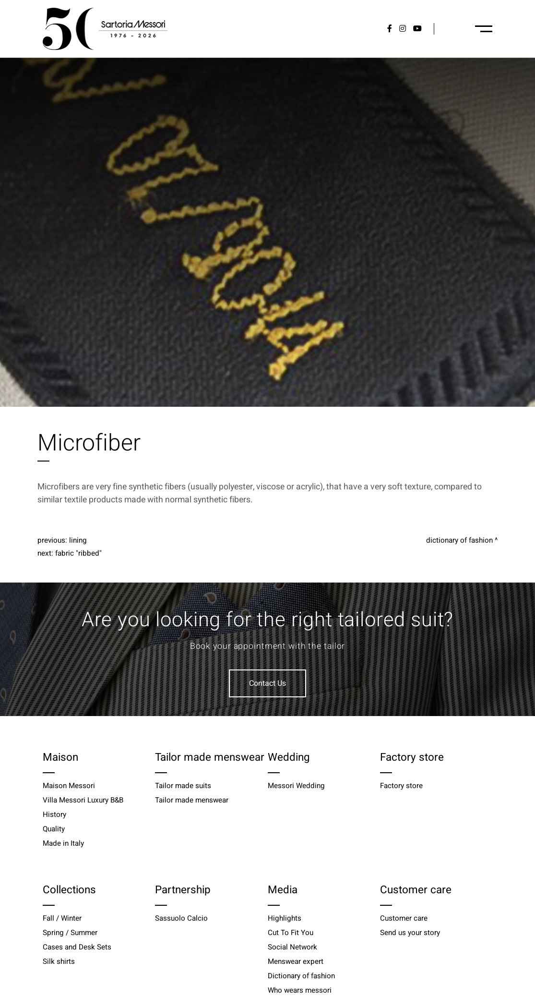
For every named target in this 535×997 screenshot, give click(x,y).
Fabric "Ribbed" (78, 553)
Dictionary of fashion (459, 540)
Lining (78, 540)
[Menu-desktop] (483, 28)
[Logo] (105, 29)
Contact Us (267, 683)
